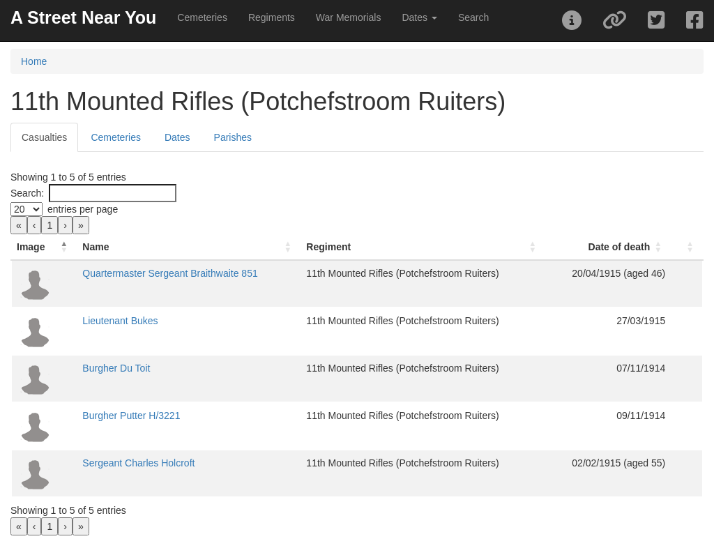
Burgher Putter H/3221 (131, 415)
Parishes (233, 137)
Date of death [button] (619, 246)
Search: (27, 193)
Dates (177, 137)
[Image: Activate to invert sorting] (44, 247)
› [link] (65, 225)
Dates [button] (419, 17)
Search (473, 17)
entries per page (82, 209)
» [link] (81, 225)
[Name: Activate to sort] (189, 247)
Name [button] (95, 246)
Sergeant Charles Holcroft (138, 463)
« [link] (19, 225)
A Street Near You (83, 17)
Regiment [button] (328, 246)
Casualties (44, 137)
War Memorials (348, 17)
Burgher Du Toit (116, 368)
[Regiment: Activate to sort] (423, 247)
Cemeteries (202, 17)
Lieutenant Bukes (120, 320)
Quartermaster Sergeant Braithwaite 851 (169, 273)
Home (34, 61)
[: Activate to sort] (687, 247)
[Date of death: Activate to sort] (608, 247)
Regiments (271, 17)
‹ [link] (34, 225)
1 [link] (49, 225)
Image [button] (31, 246)
